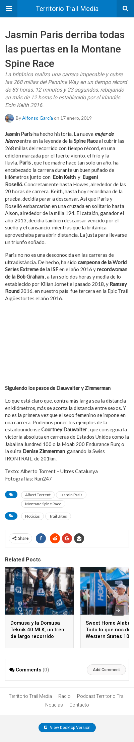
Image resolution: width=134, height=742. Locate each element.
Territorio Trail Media (67, 9)
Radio (64, 696)
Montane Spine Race (43, 503)
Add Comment (106, 669)
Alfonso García (37, 117)
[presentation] (118, 610)
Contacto (79, 705)
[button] (8, 8)
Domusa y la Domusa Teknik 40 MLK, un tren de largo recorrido (37, 629)
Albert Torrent (38, 494)
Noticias (32, 516)
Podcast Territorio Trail (101, 696)
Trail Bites (58, 516)
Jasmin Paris (71, 494)
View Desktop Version (67, 727)
